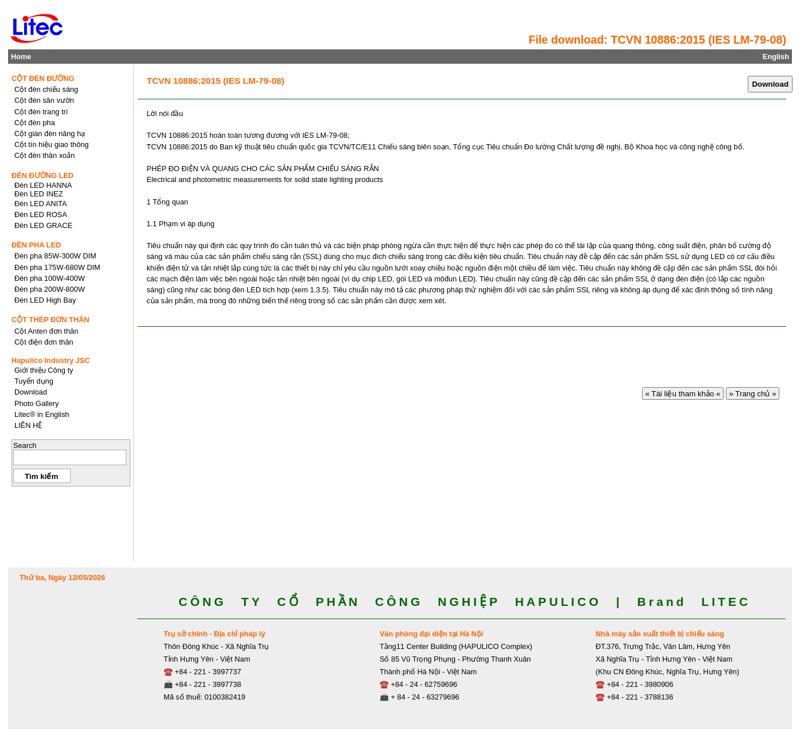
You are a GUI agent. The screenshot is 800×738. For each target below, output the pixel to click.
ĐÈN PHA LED (36, 245)
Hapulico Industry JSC (50, 360)
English (776, 56)
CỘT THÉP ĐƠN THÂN (50, 319)
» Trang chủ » (753, 393)
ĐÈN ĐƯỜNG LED (42, 175)
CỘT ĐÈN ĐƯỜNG (43, 78)
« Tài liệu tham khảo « (682, 393)
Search (25, 445)
